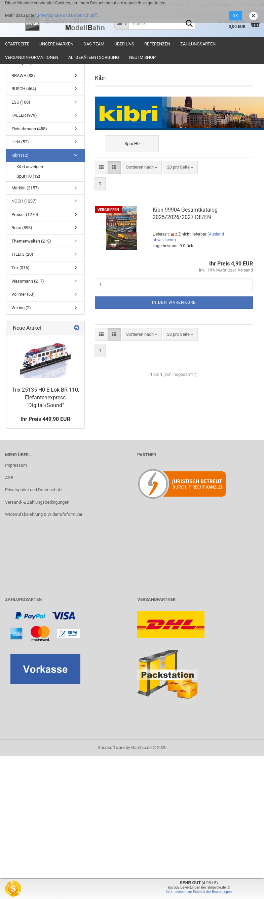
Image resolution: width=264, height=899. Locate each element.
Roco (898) (21, 227)
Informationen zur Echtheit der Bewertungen (199, 892)
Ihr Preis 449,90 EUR (45, 419)
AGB (9, 477)
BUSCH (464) (23, 88)
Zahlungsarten (198, 43)
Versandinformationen (31, 57)
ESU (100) (20, 102)
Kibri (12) (20, 155)
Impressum (16, 465)
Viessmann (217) (27, 281)
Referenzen (157, 43)
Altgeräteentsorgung (93, 57)
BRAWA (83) (23, 75)
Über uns (124, 43)
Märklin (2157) (25, 187)
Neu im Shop (142, 57)
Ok (235, 15)
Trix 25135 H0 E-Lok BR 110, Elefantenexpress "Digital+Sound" (45, 397)
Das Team (93, 43)
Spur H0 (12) (28, 176)
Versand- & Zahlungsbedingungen (37, 502)
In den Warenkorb (174, 302)
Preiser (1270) (24, 214)
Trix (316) (20, 267)
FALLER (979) (24, 115)
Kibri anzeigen (29, 166)
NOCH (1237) (24, 201)
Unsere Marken (56, 43)
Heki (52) (20, 141)
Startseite (17, 43)
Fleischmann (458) (29, 128)
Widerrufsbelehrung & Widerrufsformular (43, 514)
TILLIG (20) (22, 254)
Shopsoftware (111, 747)
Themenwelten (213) (31, 241)
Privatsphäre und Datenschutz (66, 15)
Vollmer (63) (23, 294)
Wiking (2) (21, 307)
